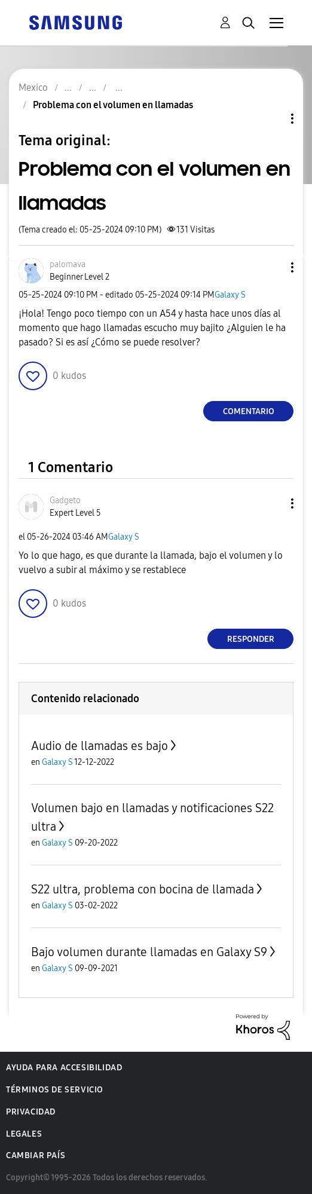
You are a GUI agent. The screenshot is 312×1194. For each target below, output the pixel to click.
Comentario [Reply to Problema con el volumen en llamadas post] (248, 411)
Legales (24, 1134)
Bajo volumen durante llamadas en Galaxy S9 (149, 952)
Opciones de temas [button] (271, 118)
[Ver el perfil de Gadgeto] (65, 500)
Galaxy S (230, 295)
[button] (272, 267)
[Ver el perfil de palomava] (67, 264)
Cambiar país (35, 1155)
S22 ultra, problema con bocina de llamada (142, 889)
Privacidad (31, 1112)
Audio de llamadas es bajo (99, 746)
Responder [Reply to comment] (250, 639)
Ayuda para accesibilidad (64, 1068)
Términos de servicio (54, 1090)
